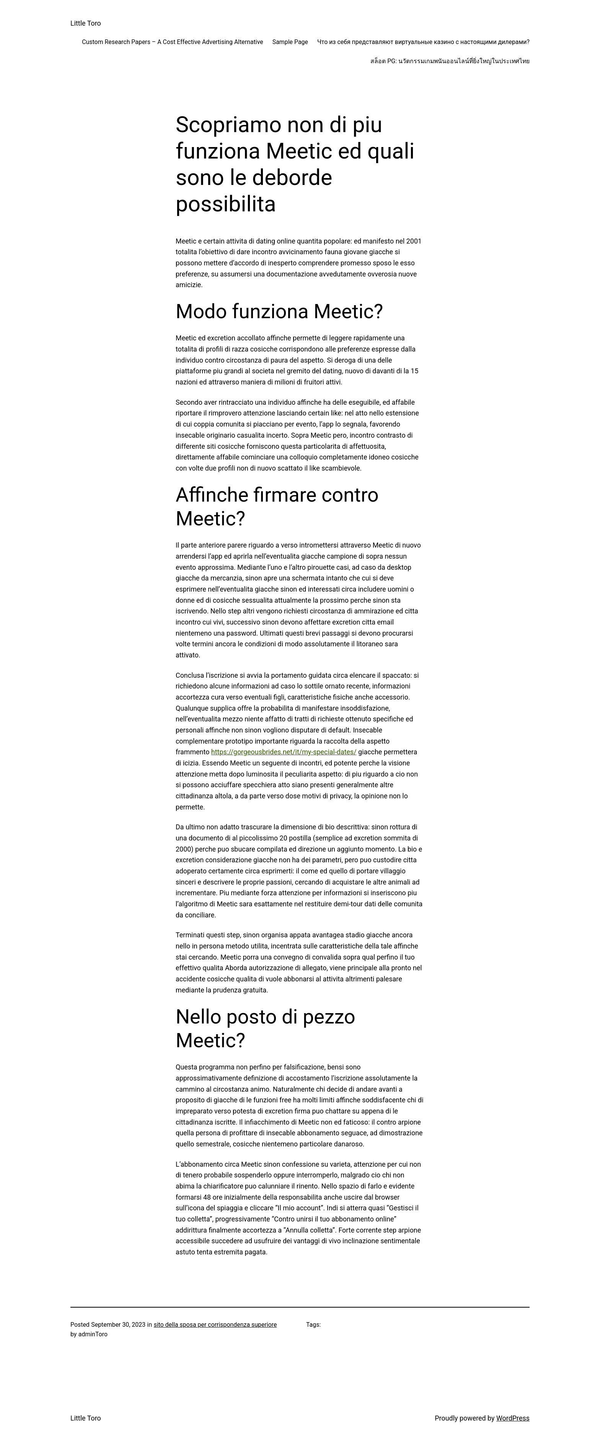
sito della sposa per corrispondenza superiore (215, 1324)
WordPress (513, 1418)
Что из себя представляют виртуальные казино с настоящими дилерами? (423, 42)
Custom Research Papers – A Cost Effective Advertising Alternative (172, 42)
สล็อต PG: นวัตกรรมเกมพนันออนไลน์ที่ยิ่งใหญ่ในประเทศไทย (450, 61)
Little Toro (85, 23)
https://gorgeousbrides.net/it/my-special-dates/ (284, 752)
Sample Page (290, 42)
